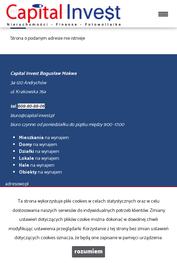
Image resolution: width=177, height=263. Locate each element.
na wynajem (44, 138)
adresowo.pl (17, 184)
